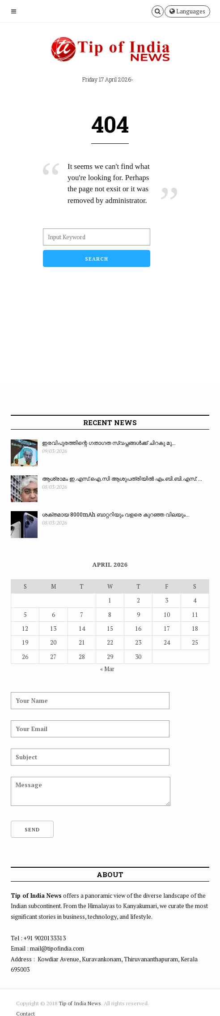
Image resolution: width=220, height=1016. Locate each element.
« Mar (107, 669)
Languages (187, 11)
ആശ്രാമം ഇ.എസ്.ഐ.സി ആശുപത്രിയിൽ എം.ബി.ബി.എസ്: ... (122, 478)
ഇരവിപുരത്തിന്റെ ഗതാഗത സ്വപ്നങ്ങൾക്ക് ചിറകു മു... (109, 442)
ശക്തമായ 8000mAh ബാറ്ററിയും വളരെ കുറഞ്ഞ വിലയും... (116, 514)
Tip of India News (80, 1003)
